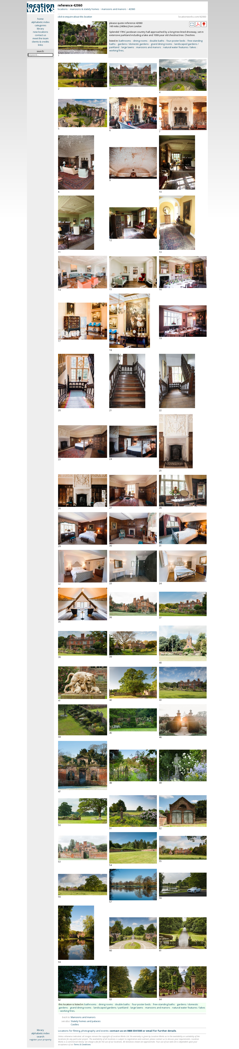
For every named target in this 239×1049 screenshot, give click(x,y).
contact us (40, 35)
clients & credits (40, 41)
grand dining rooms (161, 44)
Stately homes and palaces (86, 1021)
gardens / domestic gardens (133, 44)
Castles (75, 1024)
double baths (157, 40)
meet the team (40, 38)
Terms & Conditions (82, 1044)
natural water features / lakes (179, 47)
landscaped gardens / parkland (111, 1007)
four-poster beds (175, 40)
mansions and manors (113, 9)
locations (63, 9)
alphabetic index (40, 22)
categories (40, 25)
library (40, 28)
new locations (40, 31)
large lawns (127, 47)
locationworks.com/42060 (192, 16)
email (149, 1030)
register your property (40, 1039)
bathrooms (125, 40)
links (40, 44)
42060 (132, 9)
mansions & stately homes (84, 9)
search (40, 1036)
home (40, 18)
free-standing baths (164, 1004)
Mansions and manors (83, 1017)
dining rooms (140, 40)
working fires (116, 50)
